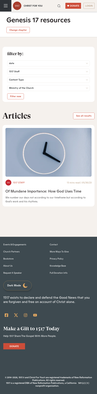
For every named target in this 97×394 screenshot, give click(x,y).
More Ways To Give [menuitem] (59, 251)
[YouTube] (35, 315)
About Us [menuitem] (8, 265)
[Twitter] (16, 315)
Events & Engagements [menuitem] (14, 244)
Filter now (15, 96)
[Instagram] (25, 315)
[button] (58, 5)
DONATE (73, 5)
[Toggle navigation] (5, 6)
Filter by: (15, 53)
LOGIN (89, 5)
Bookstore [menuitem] (8, 258)
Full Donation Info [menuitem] (59, 273)
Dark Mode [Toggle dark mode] (17, 285)
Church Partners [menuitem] (11, 251)
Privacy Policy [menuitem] (56, 258)
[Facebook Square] (6, 315)
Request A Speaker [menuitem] (12, 273)
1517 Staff (19, 182)
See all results (84, 115)
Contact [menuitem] (54, 244)
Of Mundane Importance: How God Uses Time (43, 191)
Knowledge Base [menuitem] (58, 265)
